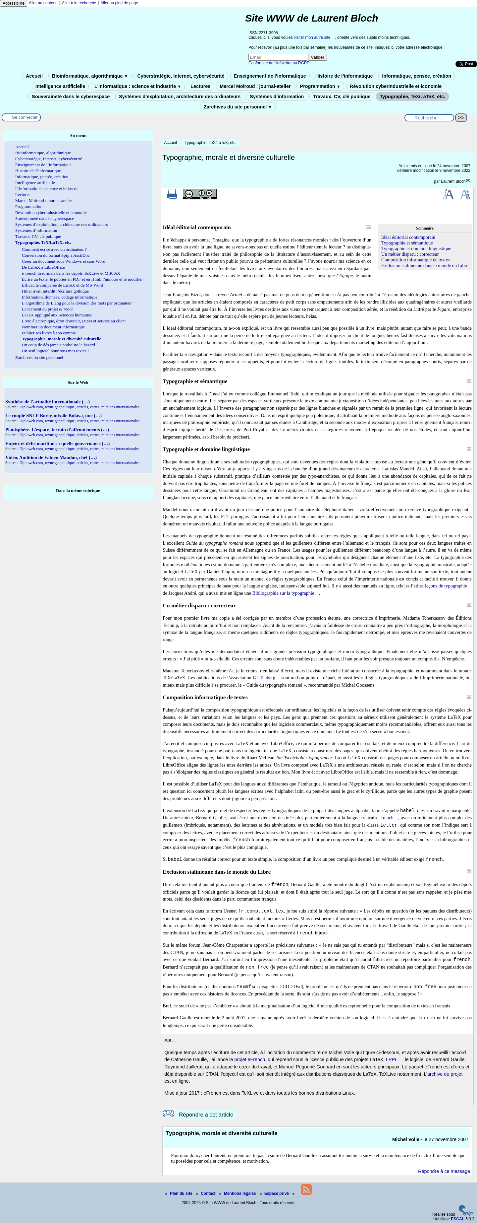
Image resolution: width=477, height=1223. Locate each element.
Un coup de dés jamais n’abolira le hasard (58, 344)
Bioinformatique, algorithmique (90, 76)
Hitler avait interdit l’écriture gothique (55, 291)
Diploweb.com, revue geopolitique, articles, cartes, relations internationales (79, 407)
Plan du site (179, 1193)
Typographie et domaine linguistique (416, 248)
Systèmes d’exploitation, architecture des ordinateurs (179, 96)
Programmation (320, 86)
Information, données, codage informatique (59, 297)
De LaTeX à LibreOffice (43, 267)
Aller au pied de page (119, 3)
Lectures (200, 86)
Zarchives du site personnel (238, 106)
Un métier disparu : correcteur (410, 254)
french (387, 817)
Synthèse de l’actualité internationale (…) (47, 401)
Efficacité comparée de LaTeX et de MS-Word (62, 285)
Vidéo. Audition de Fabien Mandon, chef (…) (51, 457)
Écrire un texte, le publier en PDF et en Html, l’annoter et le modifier (82, 279)
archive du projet (444, 1074)
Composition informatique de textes (415, 259)
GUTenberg (264, 677)
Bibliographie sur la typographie (283, 593)
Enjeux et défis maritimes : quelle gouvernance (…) (57, 443)
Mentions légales (238, 1193)
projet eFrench (249, 1059)
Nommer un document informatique (53, 326)
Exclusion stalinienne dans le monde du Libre (424, 265)
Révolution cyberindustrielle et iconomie (396, 86)
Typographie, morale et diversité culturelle (61, 338)
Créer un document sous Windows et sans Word (63, 261)
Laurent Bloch (453, 181)
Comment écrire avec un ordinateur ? (54, 249)
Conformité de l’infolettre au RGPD (279, 63)
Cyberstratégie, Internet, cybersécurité (180, 76)
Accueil (34, 76)
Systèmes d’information (277, 96)
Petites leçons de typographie (439, 585)
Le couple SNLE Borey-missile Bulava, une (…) (53, 415)
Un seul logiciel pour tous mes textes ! (55, 350)
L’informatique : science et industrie (137, 86)
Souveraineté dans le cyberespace (71, 96)
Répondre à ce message (444, 1171)
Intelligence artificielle (60, 86)
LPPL (392, 1059)
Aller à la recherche (79, 3)
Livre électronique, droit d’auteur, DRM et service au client (74, 320)
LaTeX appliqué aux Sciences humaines (57, 314)
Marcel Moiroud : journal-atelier (255, 86)
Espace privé (275, 1193)
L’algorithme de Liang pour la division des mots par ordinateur (77, 303)
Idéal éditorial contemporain (408, 237)
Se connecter (25, 117)
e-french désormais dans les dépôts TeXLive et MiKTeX (71, 273)
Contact (206, 1193)
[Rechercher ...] (429, 117)
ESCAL (457, 1219)
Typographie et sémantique (407, 242)
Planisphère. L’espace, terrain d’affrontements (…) (57, 429)
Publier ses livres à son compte (49, 332)
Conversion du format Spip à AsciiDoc (56, 255)
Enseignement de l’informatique (270, 76)
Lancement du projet (48, 308)
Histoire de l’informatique (344, 76)
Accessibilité (14, 3)
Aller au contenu (43, 3)
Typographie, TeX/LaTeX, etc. (412, 96)
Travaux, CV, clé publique (341, 96)
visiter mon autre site (312, 37)
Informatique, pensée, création (416, 76)
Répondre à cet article (206, 1115)
